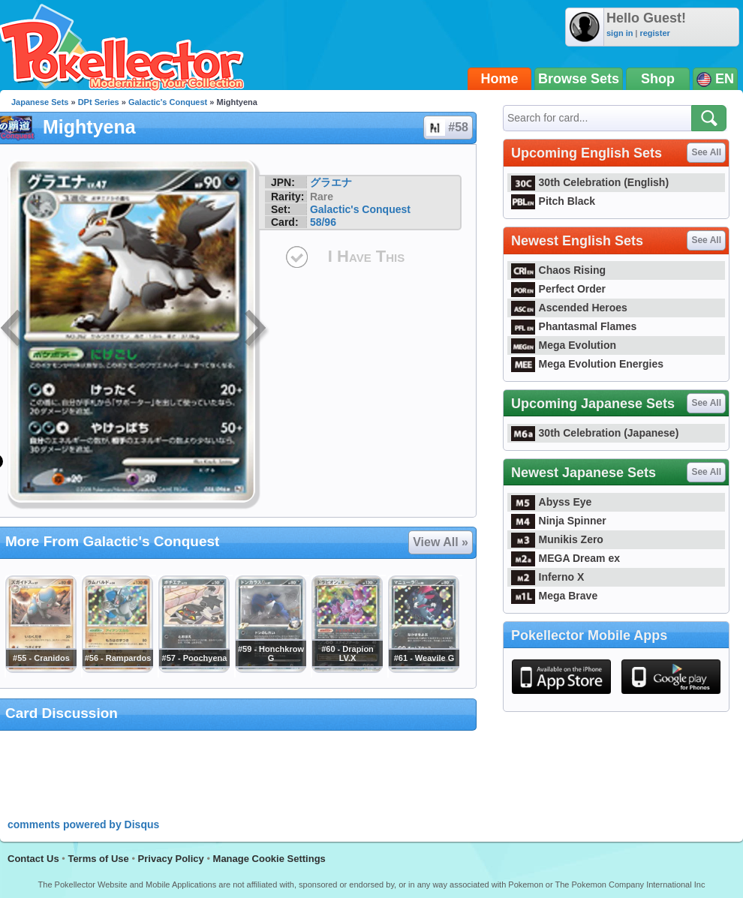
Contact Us (33, 858)
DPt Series (98, 102)
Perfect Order (558, 289)
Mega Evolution (563, 345)
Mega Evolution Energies (587, 364)
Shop (658, 78)
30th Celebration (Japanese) (594, 433)
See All (706, 152)
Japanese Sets (39, 102)
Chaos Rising (558, 270)
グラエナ (331, 182)
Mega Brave (554, 596)
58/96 (323, 222)
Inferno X (547, 577)
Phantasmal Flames (573, 326)
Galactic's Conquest (167, 102)
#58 (447, 127)
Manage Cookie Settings (269, 858)
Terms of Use (98, 858)
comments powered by (83, 824)
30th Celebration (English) (590, 182)
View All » (440, 542)
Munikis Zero (557, 539)
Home (500, 78)
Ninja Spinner (558, 521)
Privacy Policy (171, 858)
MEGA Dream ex (565, 558)
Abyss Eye (551, 502)
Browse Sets (578, 78)
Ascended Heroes (569, 308)
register (654, 33)
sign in (619, 33)
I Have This (366, 256)
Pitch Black (553, 201)
